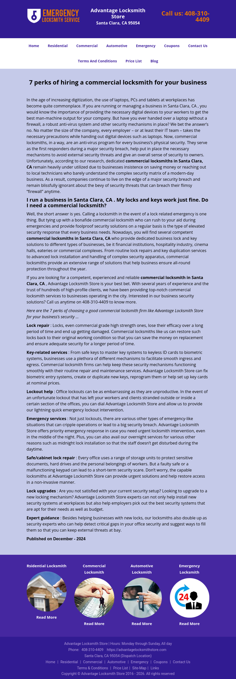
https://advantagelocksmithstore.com (136, 650)
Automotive (116, 45)
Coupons (171, 45)
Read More (46, 617)
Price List (133, 61)
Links (155, 668)
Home (33, 45)
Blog (154, 61)
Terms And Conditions (97, 61)
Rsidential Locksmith (47, 565)
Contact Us (198, 45)
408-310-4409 (197, 16)
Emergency (145, 45)
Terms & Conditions (92, 668)
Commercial (87, 45)
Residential (58, 45)
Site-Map (139, 668)
